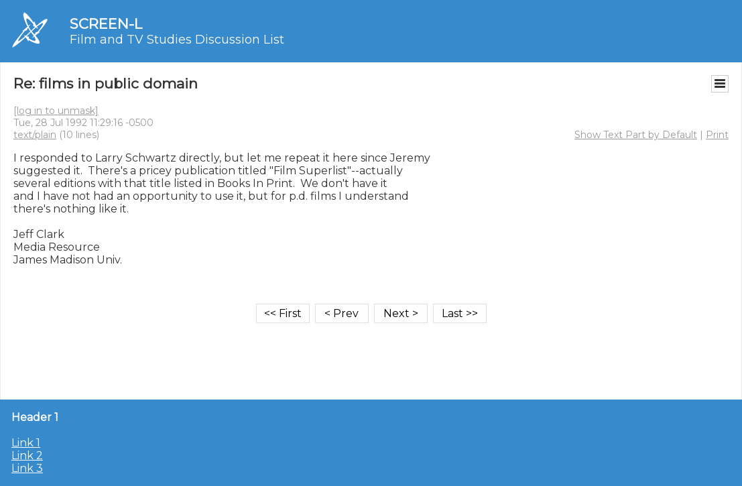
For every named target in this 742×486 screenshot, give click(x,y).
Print (717, 135)
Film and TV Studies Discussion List (177, 39)
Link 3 (27, 468)
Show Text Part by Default (635, 135)
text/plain (34, 135)
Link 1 (25, 442)
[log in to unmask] (56, 111)
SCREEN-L (106, 23)
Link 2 (27, 455)
